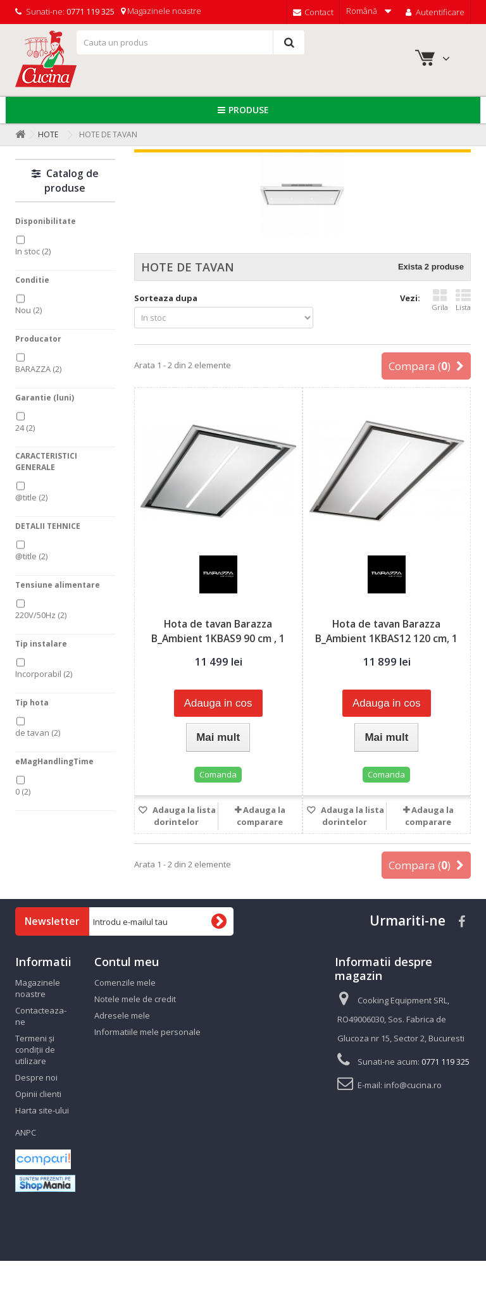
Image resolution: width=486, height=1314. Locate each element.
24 (25, 427)
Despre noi (36, 1077)
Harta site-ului (42, 1110)
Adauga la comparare (261, 815)
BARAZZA (38, 369)
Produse (248, 110)
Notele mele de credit (135, 999)
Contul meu (126, 961)
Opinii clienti (38, 1094)
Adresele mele (122, 1015)
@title (31, 497)
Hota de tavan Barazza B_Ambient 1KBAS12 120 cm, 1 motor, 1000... (386, 638)
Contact (313, 12)
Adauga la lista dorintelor (183, 815)
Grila (440, 300)
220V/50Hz (40, 615)
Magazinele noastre (161, 10)
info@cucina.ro (413, 1085)
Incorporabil (43, 673)
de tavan (37, 732)
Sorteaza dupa (165, 298)
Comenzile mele (125, 982)
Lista (463, 300)
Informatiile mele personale (147, 1032)
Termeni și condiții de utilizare (35, 1049)
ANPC (25, 1132)
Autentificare (433, 12)
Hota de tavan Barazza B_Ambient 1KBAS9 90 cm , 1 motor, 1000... (218, 638)
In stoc (33, 251)
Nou (28, 310)
